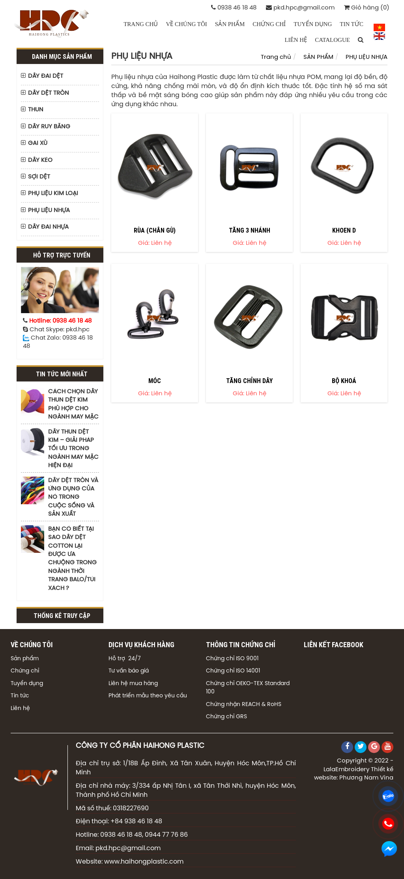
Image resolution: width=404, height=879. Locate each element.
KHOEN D (344, 230)
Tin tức (20, 696)
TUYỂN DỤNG (313, 24)
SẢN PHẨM (230, 24)
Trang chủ (140, 24)
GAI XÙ (37, 143)
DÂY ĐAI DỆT (45, 76)
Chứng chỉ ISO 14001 (233, 671)
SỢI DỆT (39, 177)
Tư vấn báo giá (128, 671)
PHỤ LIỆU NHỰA (49, 210)
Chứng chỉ (25, 671)
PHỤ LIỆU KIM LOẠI (53, 193)
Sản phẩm (25, 659)
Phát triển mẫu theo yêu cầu (147, 696)
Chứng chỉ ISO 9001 (232, 659)
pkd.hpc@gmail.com (300, 7)
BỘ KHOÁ (344, 381)
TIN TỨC (351, 24)
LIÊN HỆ (295, 40)
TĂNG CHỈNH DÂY (249, 381)
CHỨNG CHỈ (269, 24)
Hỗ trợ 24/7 (124, 659)
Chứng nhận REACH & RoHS (243, 705)
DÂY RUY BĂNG (49, 127)
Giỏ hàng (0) (366, 7)
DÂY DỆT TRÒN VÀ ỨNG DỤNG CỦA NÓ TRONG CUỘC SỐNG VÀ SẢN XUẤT (73, 497)
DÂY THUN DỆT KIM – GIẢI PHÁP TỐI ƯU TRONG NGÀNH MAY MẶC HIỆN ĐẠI (73, 449)
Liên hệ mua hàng (133, 684)
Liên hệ (20, 709)
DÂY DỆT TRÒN (48, 93)
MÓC (154, 381)
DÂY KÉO (40, 160)
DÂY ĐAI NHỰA (48, 227)
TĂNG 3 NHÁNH (249, 230)
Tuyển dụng (27, 684)
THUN (35, 110)
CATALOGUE (332, 40)
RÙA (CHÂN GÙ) (155, 230)
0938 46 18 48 (233, 7)
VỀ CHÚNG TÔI (186, 24)
